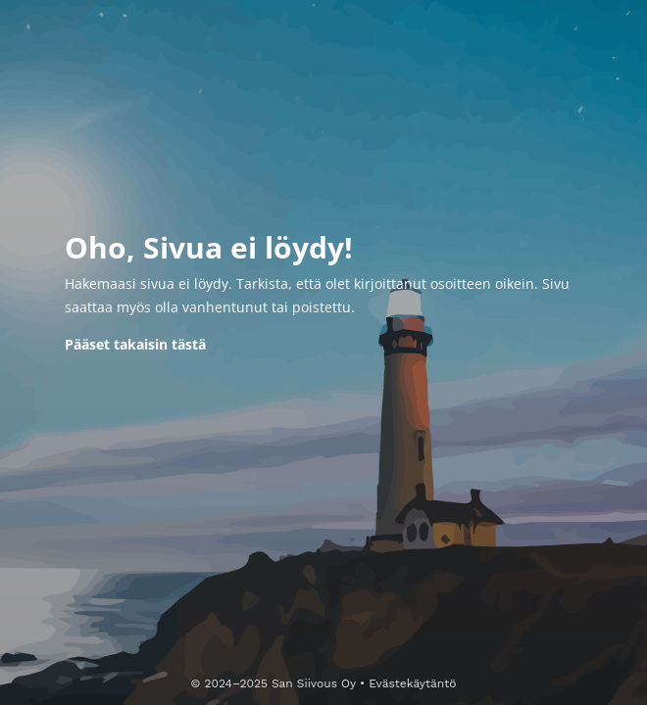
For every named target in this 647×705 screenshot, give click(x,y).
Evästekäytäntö (412, 683)
